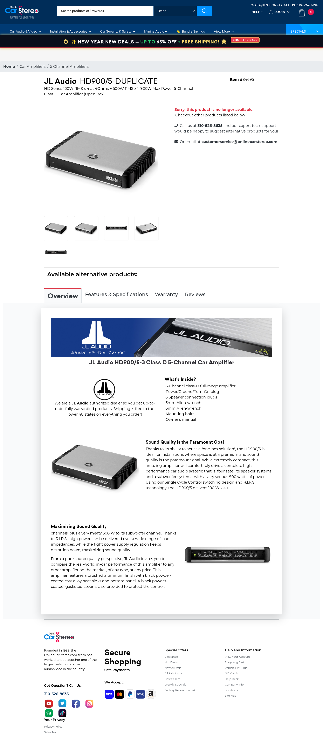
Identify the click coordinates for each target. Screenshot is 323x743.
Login (279, 12)
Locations (231, 690)
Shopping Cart (235, 662)
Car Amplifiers (33, 66)
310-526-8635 (307, 5)
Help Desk (232, 679)
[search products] (105, 11)
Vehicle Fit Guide (236, 667)
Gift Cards (231, 673)
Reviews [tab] (195, 294)
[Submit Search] (204, 11)
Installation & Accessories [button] (70, 31)
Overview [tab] (63, 296)
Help (256, 12)
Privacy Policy (53, 726)
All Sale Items (174, 673)
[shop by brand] (175, 11)
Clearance (171, 656)
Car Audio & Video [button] (25, 31)
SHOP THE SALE (245, 53)
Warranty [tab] (166, 294)
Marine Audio (155, 31)
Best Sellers (172, 679)
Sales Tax (50, 732)
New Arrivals (173, 667)
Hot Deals (171, 662)
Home (9, 66)
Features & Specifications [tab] (116, 294)
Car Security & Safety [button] (117, 31)
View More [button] (224, 31)
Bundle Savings (191, 31)
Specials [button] (304, 31)
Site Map (231, 695)
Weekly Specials (175, 684)
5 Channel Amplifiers (69, 66)
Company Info (234, 684)
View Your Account (237, 656)
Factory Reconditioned (180, 690)
